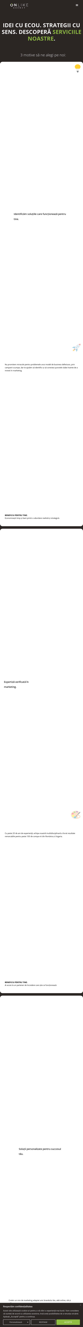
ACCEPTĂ (68, 1322)
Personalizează (16, 1322)
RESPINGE (43, 1322)
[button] (77, 5)
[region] (41, 1315)
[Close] (80, 1304)
